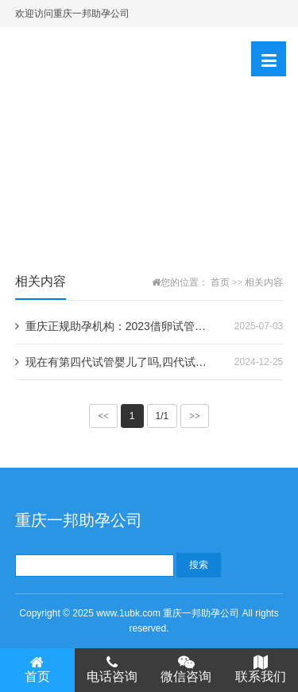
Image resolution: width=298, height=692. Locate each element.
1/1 (162, 416)
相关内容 (264, 282)
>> (194, 416)
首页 (220, 282)
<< (103, 416)
